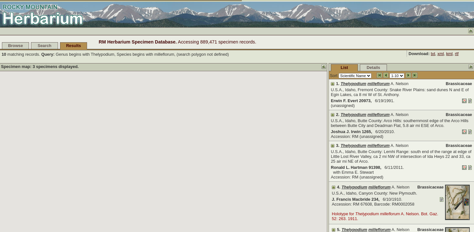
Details (373, 67)
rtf (457, 53)
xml (441, 53)
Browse (15, 45)
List (344, 67)
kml (449, 53)
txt (433, 53)
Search (45, 45)
